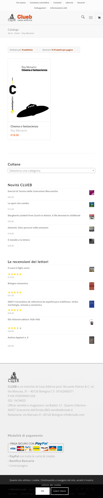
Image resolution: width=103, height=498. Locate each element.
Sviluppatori (40, 8)
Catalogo (13, 29)
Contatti (57, 2)
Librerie (69, 2)
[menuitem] (21, 3)
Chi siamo (21, 2)
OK (42, 491)
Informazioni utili (58, 8)
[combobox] (51, 170)
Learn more (59, 491)
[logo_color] (43, 17)
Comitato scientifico (39, 2)
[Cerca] (81, 17)
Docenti (81, 2)
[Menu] (91, 17)
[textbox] (51, 170)
